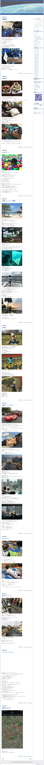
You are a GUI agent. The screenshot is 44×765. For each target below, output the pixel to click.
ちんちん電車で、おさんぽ (38, 39)
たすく (23, 73)
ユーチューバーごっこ (8, 652)
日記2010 (35, 62)
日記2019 (35, 75)
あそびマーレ (5, 152)
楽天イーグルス (36, 88)
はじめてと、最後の (37, 42)
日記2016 (35, 71)
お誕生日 (4, 78)
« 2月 (34, 28)
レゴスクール (36, 32)
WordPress (41, 764)
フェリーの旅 (36, 43)
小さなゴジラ (5, 538)
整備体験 (4, 19)
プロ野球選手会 (36, 85)
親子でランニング (6, 595)
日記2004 (35, 54)
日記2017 (35, 72)
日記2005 (35, 55)
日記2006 (35, 57)
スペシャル (36, 51)
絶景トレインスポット (8, 405)
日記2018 (20, 73)
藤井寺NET (36, 89)
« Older (3, 758)
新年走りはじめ (6, 708)
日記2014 (35, 68)
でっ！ (35, 33)
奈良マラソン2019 (37, 36)
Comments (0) (30, 73)
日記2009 (35, 61)
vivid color (35, 84)
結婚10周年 (36, 40)
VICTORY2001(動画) (37, 82)
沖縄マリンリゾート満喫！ (9, 201)
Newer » (30, 758)
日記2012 (35, 65)
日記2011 (35, 64)
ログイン (35, 109)
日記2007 (35, 58)
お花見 (4, 327)
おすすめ (35, 48)
